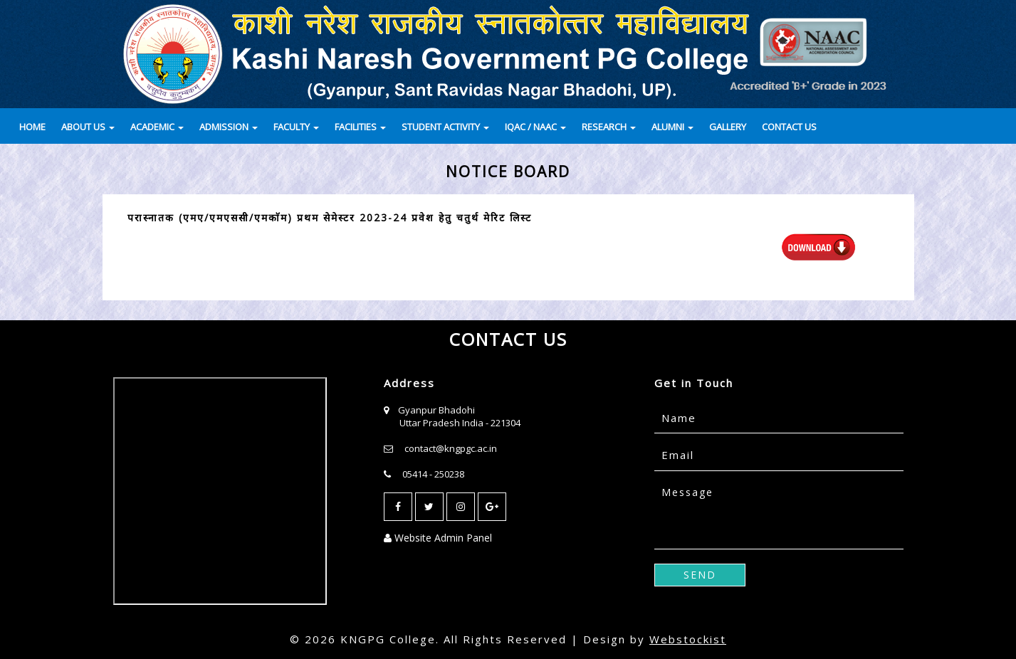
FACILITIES (360, 126)
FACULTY (296, 126)
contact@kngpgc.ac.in (450, 448)
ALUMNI (672, 126)
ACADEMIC (157, 126)
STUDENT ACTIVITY (445, 126)
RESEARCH (609, 126)
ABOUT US (88, 126)
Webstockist (687, 639)
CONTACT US (789, 126)
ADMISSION (228, 126)
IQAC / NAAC (535, 126)
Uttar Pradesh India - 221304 (459, 422)
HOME (32, 126)
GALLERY (727, 126)
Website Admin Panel (438, 537)
